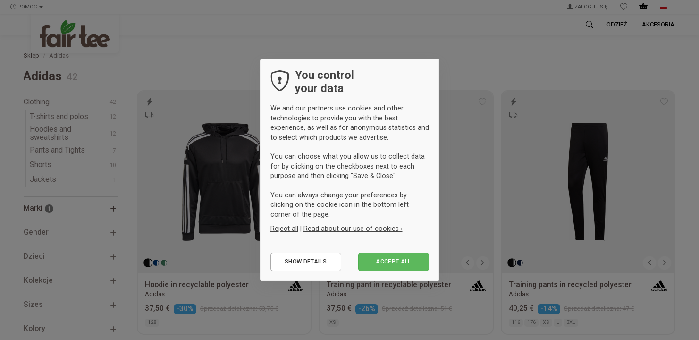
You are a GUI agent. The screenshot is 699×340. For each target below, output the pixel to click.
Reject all (284, 228)
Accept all (393, 261)
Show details (306, 261)
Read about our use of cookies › (353, 228)
